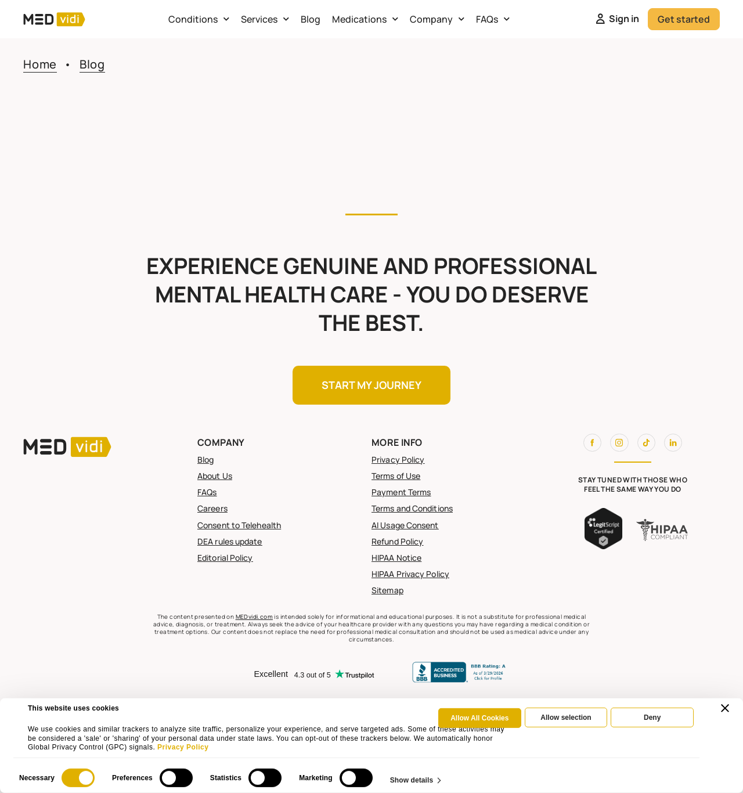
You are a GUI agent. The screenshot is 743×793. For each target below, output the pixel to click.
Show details (412, 780)
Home (40, 64)
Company (437, 19)
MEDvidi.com (254, 616)
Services (265, 19)
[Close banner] (725, 708)
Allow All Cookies (479, 718)
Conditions (198, 19)
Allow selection (565, 717)
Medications (365, 19)
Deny (652, 717)
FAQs (493, 19)
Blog (310, 19)
